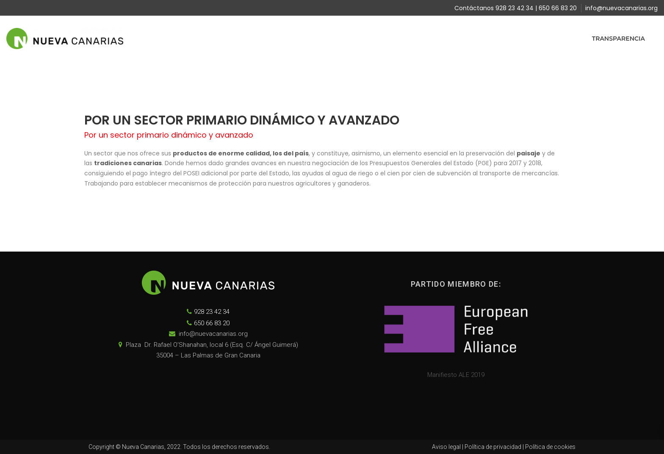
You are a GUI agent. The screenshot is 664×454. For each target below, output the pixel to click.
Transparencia (618, 38)
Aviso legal (446, 446)
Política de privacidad (493, 446)
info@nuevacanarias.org (621, 8)
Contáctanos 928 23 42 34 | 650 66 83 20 (515, 8)
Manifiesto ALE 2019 (455, 375)
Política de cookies (550, 446)
